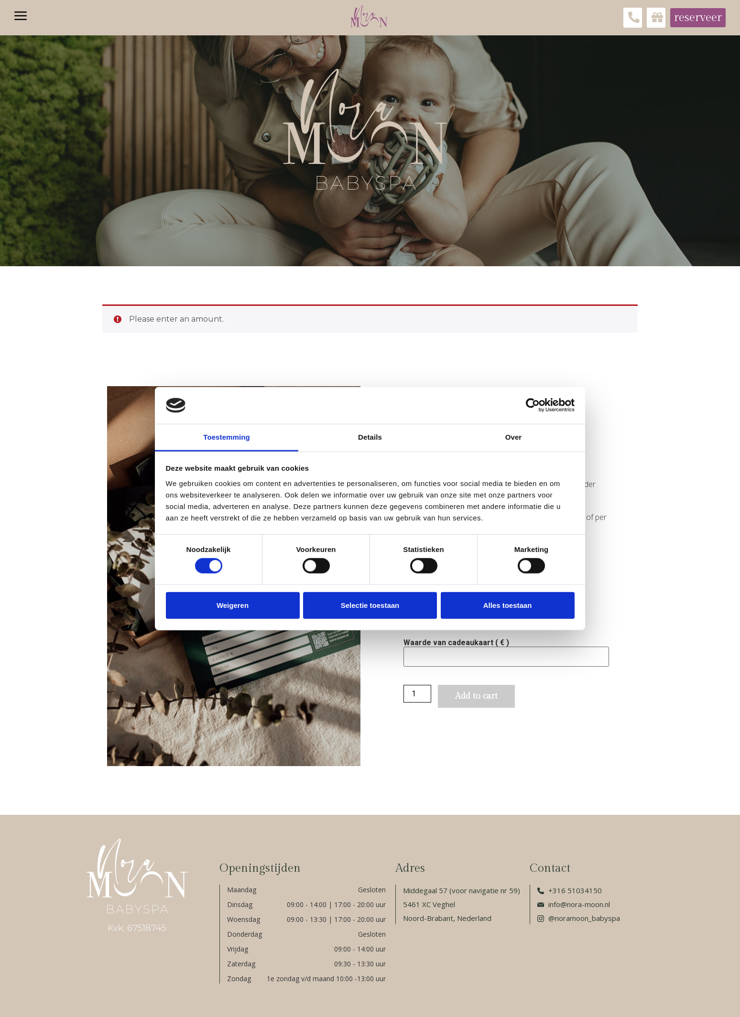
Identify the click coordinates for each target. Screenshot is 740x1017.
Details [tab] (370, 437)
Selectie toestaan (370, 605)
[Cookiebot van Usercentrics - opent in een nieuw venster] (533, 405)
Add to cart (476, 696)
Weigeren (233, 605)
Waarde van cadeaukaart (456, 643)
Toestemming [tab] (226, 437)
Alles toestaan (507, 605)
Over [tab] (513, 437)
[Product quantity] (417, 694)
